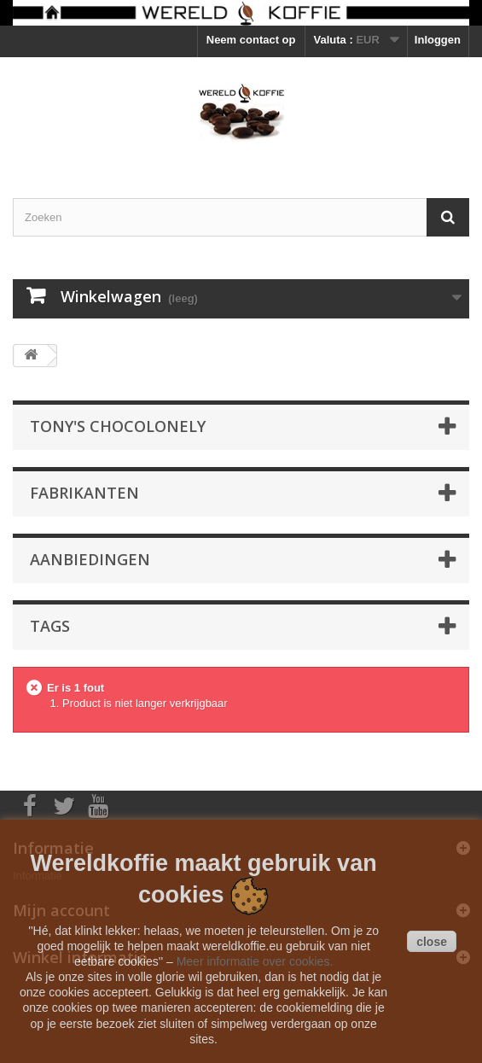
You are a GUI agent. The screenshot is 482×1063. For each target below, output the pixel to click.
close (431, 942)
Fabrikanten (84, 492)
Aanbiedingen (90, 559)
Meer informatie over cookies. (255, 961)
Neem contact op (251, 39)
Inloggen (438, 39)
